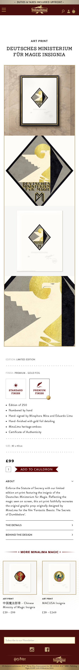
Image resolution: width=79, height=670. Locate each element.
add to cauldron (37, 469)
